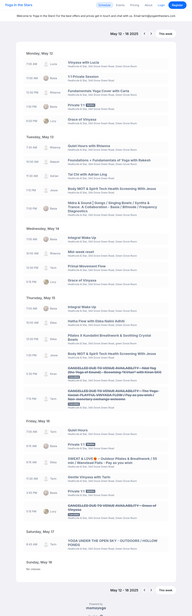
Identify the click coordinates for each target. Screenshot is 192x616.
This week (166, 33)
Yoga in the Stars (18, 5)
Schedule (104, 5)
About (148, 5)
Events (120, 5)
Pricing (134, 5)
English (96, 600)
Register (177, 5)
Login (161, 5)
